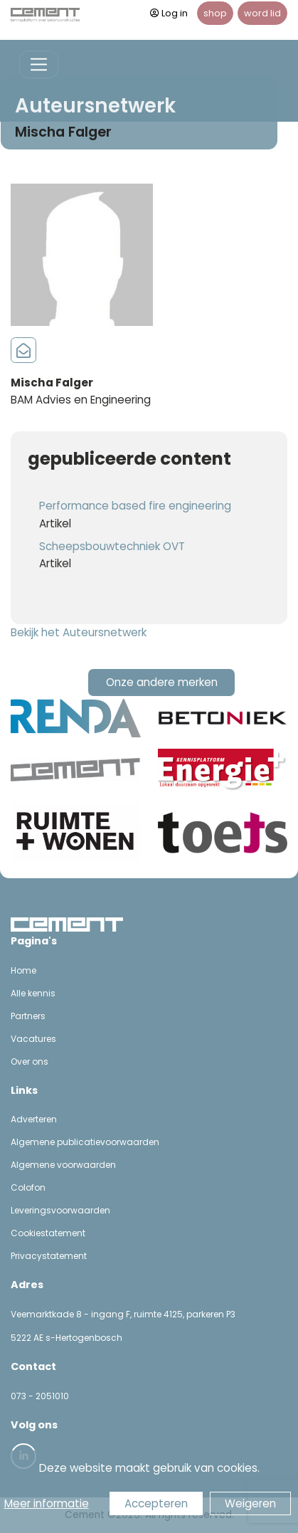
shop (215, 13)
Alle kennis (33, 993)
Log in (169, 13)
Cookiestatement (48, 1233)
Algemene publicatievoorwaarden (85, 1142)
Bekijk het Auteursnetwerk (79, 632)
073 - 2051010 (40, 1396)
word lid (262, 13)
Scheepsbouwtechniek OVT (112, 546)
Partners (28, 1016)
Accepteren (156, 1503)
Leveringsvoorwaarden (60, 1210)
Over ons (29, 1061)
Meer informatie (46, 1503)
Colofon (28, 1187)
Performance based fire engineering (135, 505)
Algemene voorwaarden (63, 1165)
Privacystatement (49, 1256)
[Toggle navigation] (38, 64)
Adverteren (34, 1119)
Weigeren (250, 1503)
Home (23, 970)
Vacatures (33, 1039)
